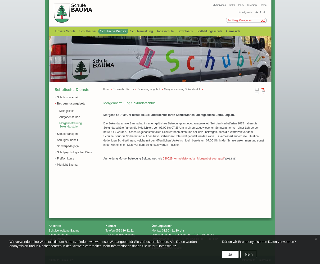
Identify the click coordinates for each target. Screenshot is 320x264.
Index (241, 5)
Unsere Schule (65, 31)
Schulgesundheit (67, 140)
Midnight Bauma (67, 164)
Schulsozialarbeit (68, 97)
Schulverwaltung (141, 31)
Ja (230, 254)
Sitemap (252, 5)
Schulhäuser (87, 31)
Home (263, 5)
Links (232, 5)
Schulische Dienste (113, 31)
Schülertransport (67, 134)
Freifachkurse (65, 158)
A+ (265, 12)
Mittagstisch (66, 111)
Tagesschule (165, 31)
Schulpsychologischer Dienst (75, 152)
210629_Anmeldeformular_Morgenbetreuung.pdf (194, 158)
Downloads (185, 31)
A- (256, 12)
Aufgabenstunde (69, 117)
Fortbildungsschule (209, 31)
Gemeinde (233, 31)
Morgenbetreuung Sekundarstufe (70, 125)
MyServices (219, 5)
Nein (249, 254)
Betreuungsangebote (71, 103)
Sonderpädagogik (68, 146)
